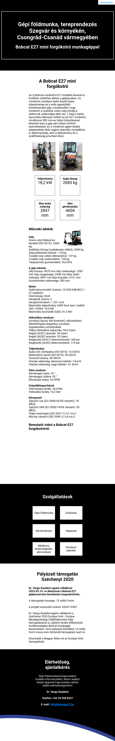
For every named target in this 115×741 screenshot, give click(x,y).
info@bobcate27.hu (62, 704)
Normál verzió (106, 2)
